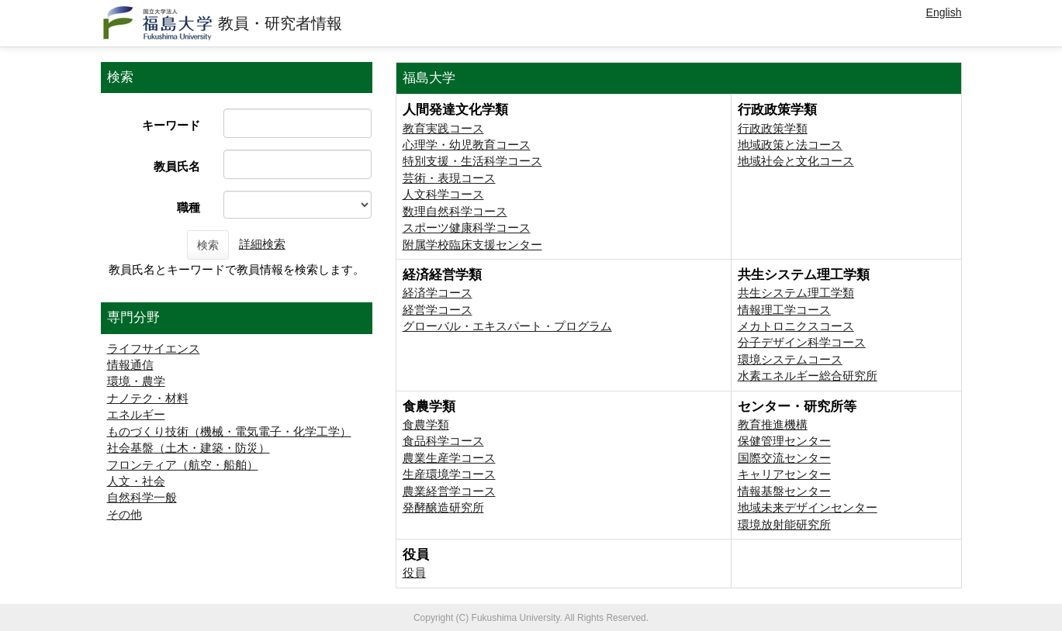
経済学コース (437, 292)
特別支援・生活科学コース (472, 160)
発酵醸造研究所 (443, 507)
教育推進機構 (773, 424)
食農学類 (426, 424)
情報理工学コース (784, 309)
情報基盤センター (784, 491)
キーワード (171, 125)
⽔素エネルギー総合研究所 (807, 375)
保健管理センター (784, 440)
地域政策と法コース (790, 144)
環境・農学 (136, 381)
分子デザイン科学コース (802, 342)
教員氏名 (177, 166)
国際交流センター (784, 457)
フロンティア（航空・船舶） (182, 464)
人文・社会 (136, 481)
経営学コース (437, 309)
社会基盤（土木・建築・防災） (188, 447)
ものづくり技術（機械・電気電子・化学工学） (229, 431)
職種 (188, 207)
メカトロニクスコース (796, 326)
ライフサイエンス (153, 348)
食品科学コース (443, 440)
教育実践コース (443, 128)
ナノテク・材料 (148, 398)
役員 (414, 572)
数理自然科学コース (455, 211)
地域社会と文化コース (796, 160)
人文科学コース (443, 194)
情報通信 (130, 364)
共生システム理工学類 (796, 292)
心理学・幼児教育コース (467, 144)
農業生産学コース (449, 457)
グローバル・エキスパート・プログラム (507, 326)
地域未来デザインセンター (807, 507)
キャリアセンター (784, 474)
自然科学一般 (142, 497)
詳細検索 (262, 243)
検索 (208, 245)
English (944, 12)
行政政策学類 (773, 128)
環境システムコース (790, 359)
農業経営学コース (449, 491)
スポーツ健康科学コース (467, 227)
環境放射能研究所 (784, 524)
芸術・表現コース (449, 177)
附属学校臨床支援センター (472, 244)
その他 (124, 514)
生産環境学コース (449, 474)
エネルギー (136, 414)
